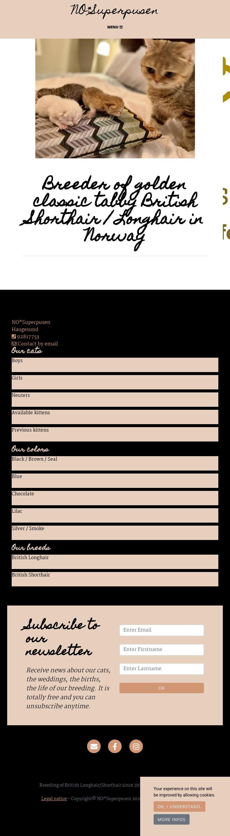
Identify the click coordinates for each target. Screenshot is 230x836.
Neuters (21, 396)
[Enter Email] (161, 630)
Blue (17, 477)
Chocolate (23, 494)
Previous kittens (30, 430)
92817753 (28, 337)
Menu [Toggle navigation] (114, 27)
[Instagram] (136, 746)
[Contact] (94, 746)
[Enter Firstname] (161, 650)
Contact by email (35, 344)
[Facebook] (115, 746)
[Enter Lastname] (161, 669)
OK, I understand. (180, 806)
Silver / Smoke (28, 529)
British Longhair (30, 558)
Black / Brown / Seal (34, 459)
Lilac (17, 511)
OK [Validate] (161, 688)
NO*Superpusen (115, 11)
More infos (172, 819)
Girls (17, 378)
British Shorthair (31, 575)
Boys (17, 361)
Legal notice (54, 798)
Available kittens (31, 413)
